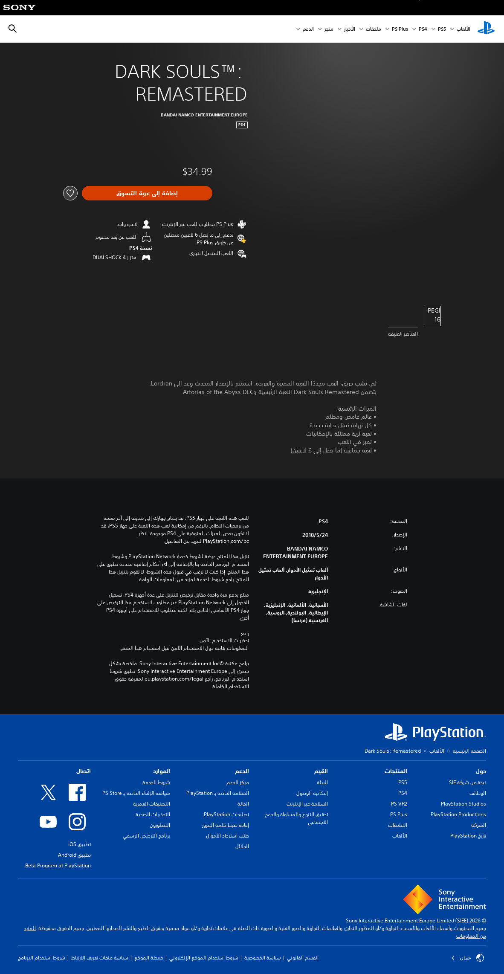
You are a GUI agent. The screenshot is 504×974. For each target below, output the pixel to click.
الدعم (308, 29)
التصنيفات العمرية (151, 803)
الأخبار (349, 29)
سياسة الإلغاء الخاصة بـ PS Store (136, 793)
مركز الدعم (237, 782)
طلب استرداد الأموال (227, 835)
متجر (328, 29)
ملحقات (373, 29)
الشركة (478, 825)
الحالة (243, 803)
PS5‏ (442, 29)
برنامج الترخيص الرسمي (146, 835)
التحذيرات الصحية (153, 814)
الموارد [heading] (161, 771)
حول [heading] (481, 771)
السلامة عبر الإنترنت (307, 803)
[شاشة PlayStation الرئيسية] (486, 29)
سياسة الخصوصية (262, 957)
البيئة (322, 782)
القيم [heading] (321, 771)
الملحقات (397, 825)
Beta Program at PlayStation (58, 865)
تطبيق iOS (79, 844)
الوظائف (477, 793)
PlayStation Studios (463, 803)
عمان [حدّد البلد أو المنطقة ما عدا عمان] (467, 958)
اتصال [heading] (83, 771)
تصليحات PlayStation (226, 814)
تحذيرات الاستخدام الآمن (224, 640)
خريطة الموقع (148, 957)
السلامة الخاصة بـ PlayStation (217, 793)
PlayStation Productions (458, 814)
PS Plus (400, 29)
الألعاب (463, 29)
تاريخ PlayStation (468, 835)
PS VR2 (399, 803)
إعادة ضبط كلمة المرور (225, 825)
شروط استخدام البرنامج (41, 957)
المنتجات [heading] (396, 771)
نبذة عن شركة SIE (467, 782)
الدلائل (242, 846)
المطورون (160, 825)
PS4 (423, 29)
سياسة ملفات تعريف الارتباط (99, 957)
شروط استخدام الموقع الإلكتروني (203, 957)
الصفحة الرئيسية (469, 750)
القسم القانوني (303, 957)
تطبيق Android (74, 854)
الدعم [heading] (242, 771)
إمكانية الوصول (312, 793)
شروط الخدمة (156, 782)
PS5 (402, 782)
